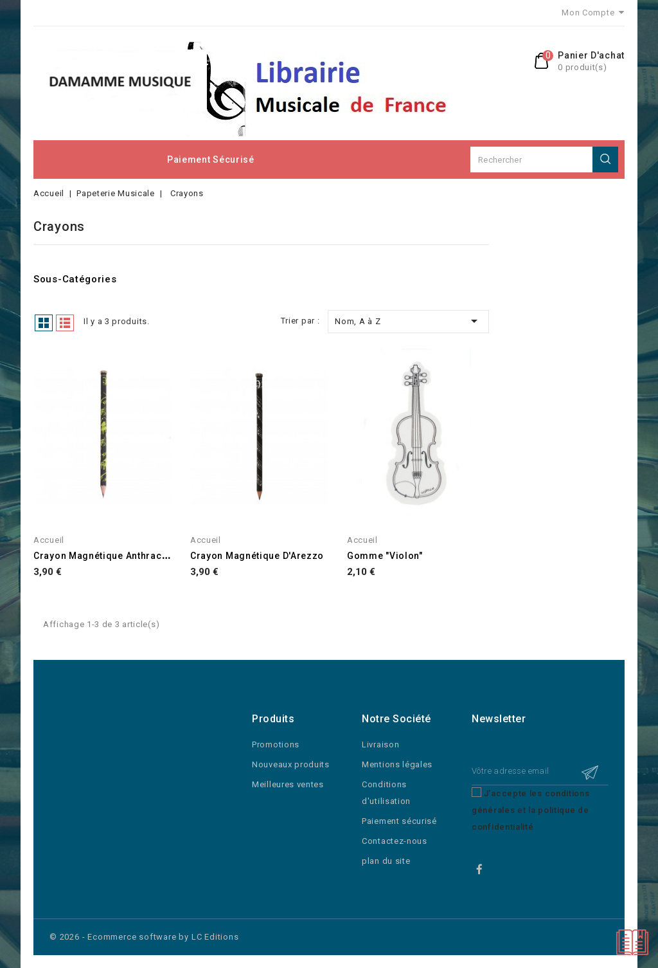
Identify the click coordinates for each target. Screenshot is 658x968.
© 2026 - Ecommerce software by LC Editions (144, 937)
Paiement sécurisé (210, 159)
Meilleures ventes (288, 784)
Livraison (380, 744)
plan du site (386, 861)
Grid (43, 323)
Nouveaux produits (291, 764)
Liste (64, 323)
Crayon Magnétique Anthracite (103, 556)
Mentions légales (397, 764)
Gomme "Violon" (385, 556)
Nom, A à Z (408, 321)
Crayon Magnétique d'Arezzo (257, 556)
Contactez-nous (394, 841)
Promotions (275, 744)
